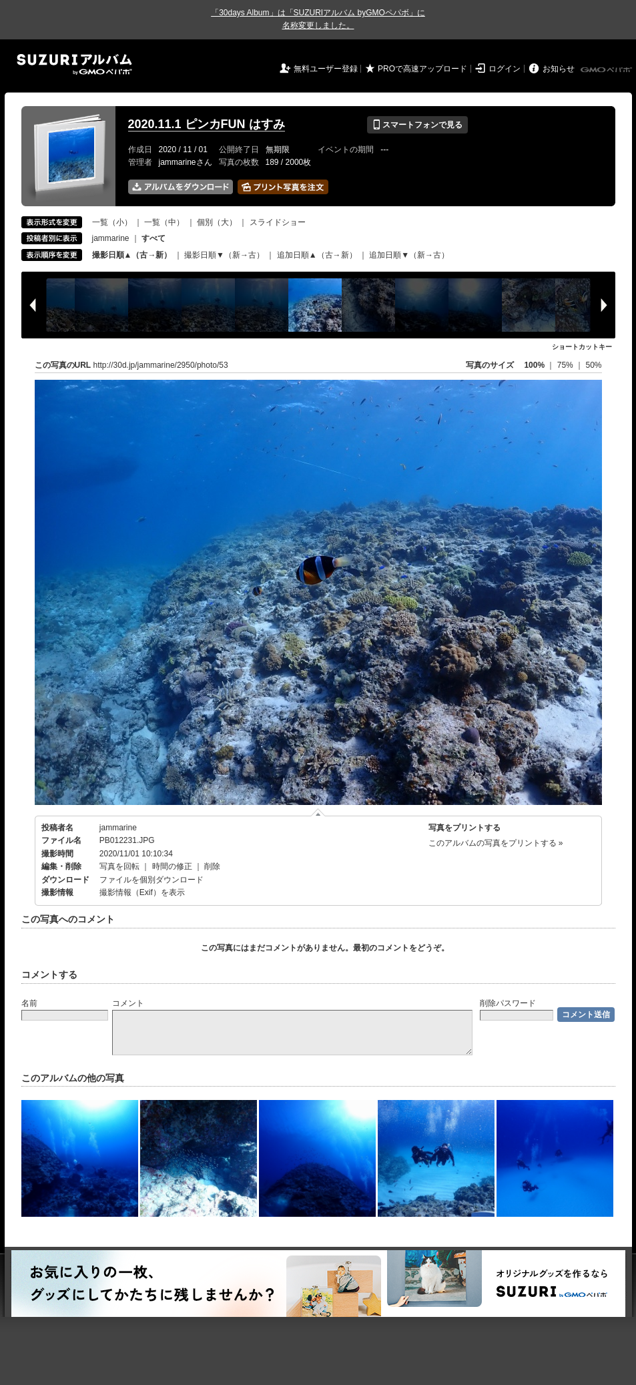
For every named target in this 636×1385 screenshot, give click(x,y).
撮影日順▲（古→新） (132, 255)
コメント (128, 1003)
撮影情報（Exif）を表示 (142, 892)
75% (566, 365)
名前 (29, 1003)
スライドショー (278, 222)
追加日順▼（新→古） (409, 255)
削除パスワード (508, 1003)
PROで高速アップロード (422, 68)
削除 (212, 866)
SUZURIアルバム (74, 64)
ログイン (505, 68)
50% (593, 365)
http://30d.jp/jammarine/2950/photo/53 (160, 365)
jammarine (110, 238)
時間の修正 (172, 866)
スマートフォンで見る (417, 124)
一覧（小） (112, 222)
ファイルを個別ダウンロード (151, 879)
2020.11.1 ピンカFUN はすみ (206, 124)
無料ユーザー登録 (326, 68)
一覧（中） (164, 222)
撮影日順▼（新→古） (224, 255)
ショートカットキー (582, 346)
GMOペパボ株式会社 (607, 70)
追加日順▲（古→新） (317, 255)
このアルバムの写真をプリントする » (495, 843)
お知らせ (559, 68)
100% (534, 365)
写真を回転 (119, 866)
